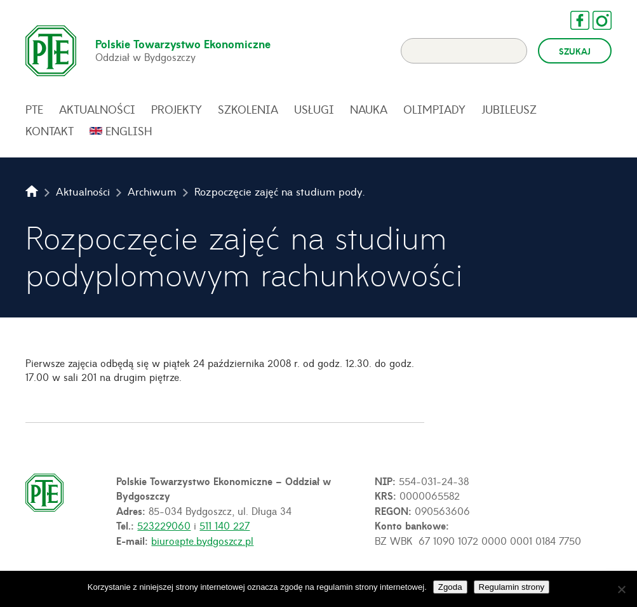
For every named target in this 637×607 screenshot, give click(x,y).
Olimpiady (434, 109)
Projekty (176, 109)
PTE (34, 109)
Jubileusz (509, 109)
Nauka (368, 109)
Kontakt (49, 130)
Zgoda (450, 587)
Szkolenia (248, 109)
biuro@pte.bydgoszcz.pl (202, 540)
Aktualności (97, 109)
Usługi (314, 109)
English (128, 130)
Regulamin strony (512, 587)
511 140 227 (224, 525)
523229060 (164, 525)
